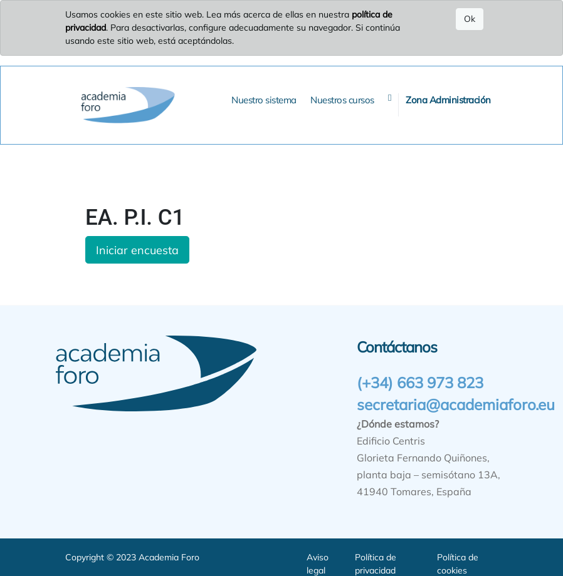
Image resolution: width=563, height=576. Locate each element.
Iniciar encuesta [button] (137, 250)
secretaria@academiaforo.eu (456, 404)
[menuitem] (263, 100)
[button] (389, 98)
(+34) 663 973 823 (420, 382)
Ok (469, 18)
